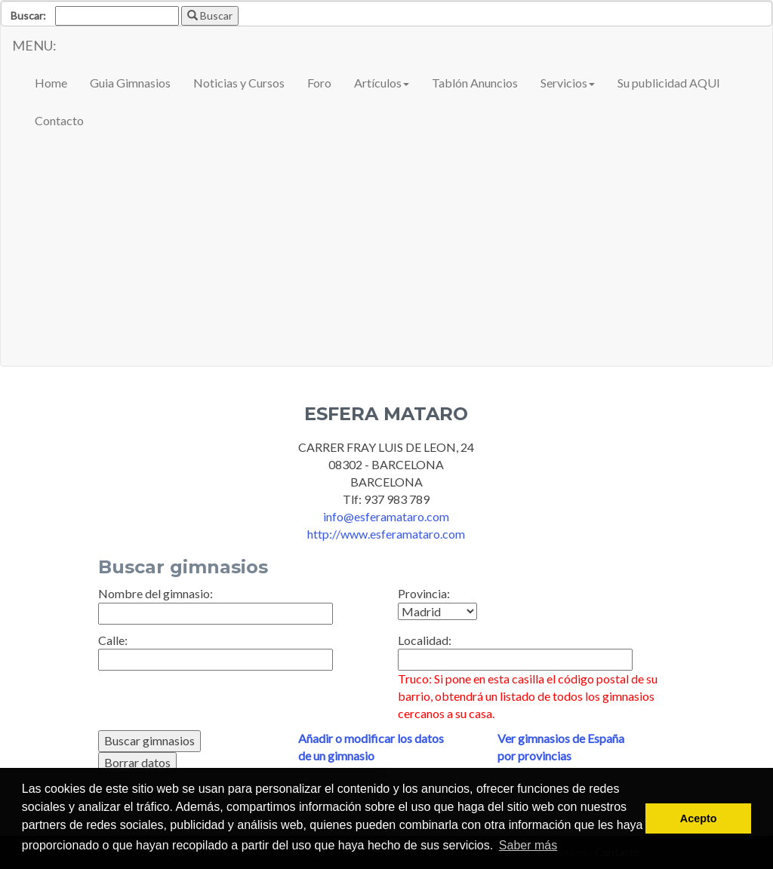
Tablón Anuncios (475, 82)
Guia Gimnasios (130, 82)
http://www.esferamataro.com (386, 534)
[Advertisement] (386, 252)
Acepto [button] (698, 818)
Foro (319, 82)
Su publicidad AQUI (668, 82)
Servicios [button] (567, 82)
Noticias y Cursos (239, 82)
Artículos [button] (381, 82)
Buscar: (28, 15)
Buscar (210, 15)
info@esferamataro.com (386, 516)
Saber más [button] (528, 845)
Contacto (59, 120)
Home (51, 82)
